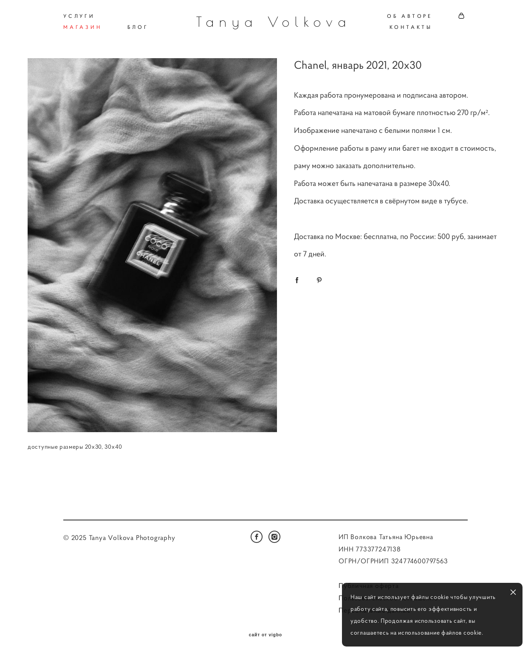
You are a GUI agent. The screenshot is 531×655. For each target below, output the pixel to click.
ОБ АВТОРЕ (409, 16)
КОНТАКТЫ (411, 27)
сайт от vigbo (265, 635)
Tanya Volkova (265, 21)
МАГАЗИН (82, 27)
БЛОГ (138, 27)
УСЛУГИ (79, 16)
